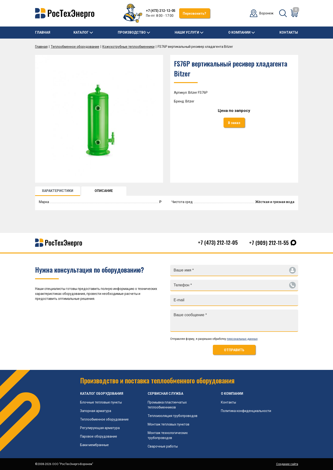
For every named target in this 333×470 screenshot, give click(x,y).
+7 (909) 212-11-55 (269, 242)
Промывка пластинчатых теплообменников (167, 404)
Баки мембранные (94, 445)
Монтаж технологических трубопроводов (168, 435)
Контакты (288, 32)
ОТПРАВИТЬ (234, 350)
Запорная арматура (95, 411)
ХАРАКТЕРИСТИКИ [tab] (57, 191)
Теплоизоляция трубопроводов (172, 416)
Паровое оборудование (98, 436)
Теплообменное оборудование (75, 47)
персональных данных (242, 339)
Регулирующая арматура (100, 428)
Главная (42, 32)
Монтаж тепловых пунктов (168, 424)
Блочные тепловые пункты (101, 402)
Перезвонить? (194, 13)
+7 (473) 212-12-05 (160, 11)
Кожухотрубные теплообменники (128, 47)
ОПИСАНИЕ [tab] (104, 191)
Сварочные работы (163, 446)
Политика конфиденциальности (246, 411)
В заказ (234, 123)
